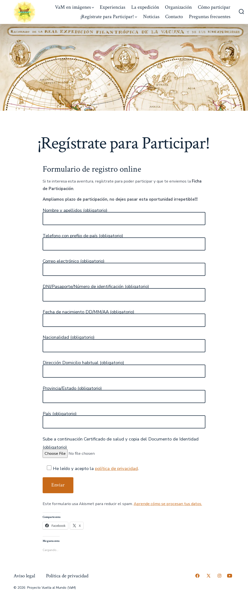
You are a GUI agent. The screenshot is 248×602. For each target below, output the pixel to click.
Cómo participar (214, 7)
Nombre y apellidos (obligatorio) (75, 210)
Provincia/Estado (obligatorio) (72, 388)
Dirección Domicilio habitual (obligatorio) (83, 363)
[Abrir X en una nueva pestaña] (208, 575)
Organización (178, 7)
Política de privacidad (67, 576)
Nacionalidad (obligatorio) (68, 337)
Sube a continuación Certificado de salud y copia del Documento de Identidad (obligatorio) (121, 443)
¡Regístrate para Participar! (109, 16)
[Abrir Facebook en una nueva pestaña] (197, 575)
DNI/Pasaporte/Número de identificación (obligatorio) (96, 286)
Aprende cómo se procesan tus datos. (168, 504)
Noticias (151, 16)
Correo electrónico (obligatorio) (73, 261)
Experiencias (112, 7)
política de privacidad (116, 468)
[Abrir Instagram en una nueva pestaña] (219, 575)
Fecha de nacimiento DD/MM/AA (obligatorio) (88, 312)
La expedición (145, 7)
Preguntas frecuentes (209, 16)
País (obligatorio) (60, 414)
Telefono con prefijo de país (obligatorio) (83, 236)
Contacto (174, 16)
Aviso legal (24, 576)
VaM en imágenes (74, 7)
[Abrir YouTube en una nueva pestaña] (229, 575)
